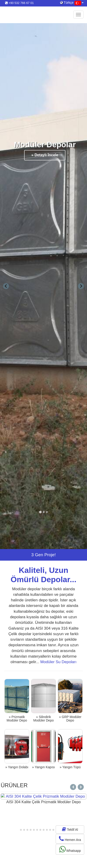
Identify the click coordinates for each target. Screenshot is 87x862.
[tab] (40, 512)
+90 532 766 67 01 (19, 3)
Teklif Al (70, 829)
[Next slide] (81, 286)
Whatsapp (70, 849)
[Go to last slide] (6, 286)
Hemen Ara (70, 839)
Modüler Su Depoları (58, 662)
